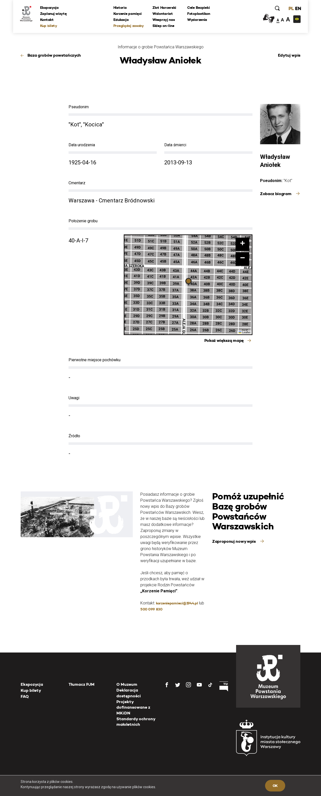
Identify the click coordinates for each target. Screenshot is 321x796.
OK (275, 785)
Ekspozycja (50, 8)
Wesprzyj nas (164, 20)
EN (297, 9)
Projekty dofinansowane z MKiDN (133, 707)
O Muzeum (126, 684)
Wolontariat (163, 14)
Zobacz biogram (276, 193)
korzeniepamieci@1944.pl (177, 603)
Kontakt (47, 20)
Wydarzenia (197, 20)
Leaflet (244, 332)
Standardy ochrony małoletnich (135, 721)
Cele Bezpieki (198, 8)
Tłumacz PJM (81, 684)
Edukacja (121, 20)
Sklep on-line (163, 26)
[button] (188, 282)
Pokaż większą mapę (224, 340)
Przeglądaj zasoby (129, 26)
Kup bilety (49, 26)
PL (290, 9)
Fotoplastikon (198, 14)
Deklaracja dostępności (128, 693)
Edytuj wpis (289, 55)
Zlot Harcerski (164, 8)
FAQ (25, 696)
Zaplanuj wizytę (54, 14)
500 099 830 (151, 609)
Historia (120, 8)
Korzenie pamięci (128, 14)
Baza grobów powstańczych (54, 55)
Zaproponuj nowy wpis (234, 541)
